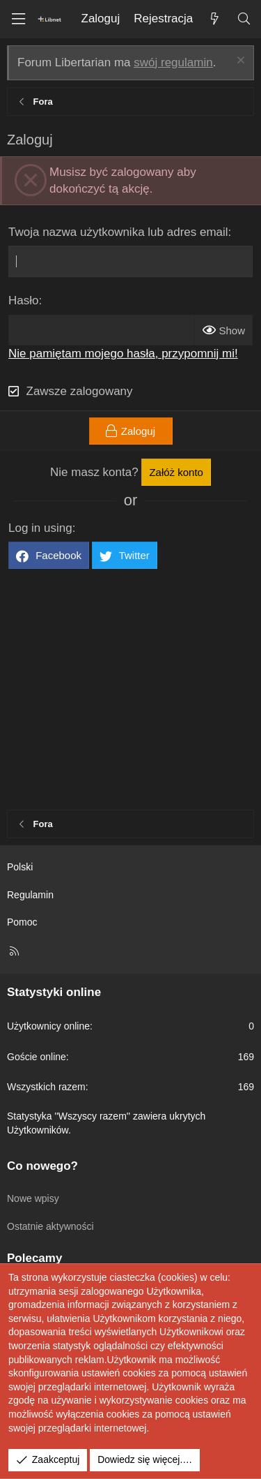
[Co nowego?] (214, 19)
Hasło (23, 300)
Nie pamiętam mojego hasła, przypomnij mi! (123, 353)
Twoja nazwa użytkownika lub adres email (118, 232)
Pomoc (22, 922)
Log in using (40, 528)
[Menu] (18, 19)
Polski (20, 866)
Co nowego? (42, 1166)
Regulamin (30, 894)
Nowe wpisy (33, 1198)
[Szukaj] (243, 19)
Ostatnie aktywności (50, 1226)
